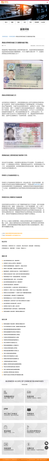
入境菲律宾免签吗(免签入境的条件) (10, 361)
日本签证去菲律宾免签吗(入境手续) (10, 348)
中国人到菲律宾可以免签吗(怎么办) (10, 342)
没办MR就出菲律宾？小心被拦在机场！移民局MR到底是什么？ (16, 287)
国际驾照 (12, 248)
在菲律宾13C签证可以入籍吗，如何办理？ (12, 306)
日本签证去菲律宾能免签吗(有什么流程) (11, 337)
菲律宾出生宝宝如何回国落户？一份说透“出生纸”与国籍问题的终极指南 (17, 292)
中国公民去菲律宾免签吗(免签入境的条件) (12, 366)
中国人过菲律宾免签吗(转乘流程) (10, 353)
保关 (31, 22)
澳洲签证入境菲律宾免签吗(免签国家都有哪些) (12, 364)
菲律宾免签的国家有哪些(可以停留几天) (11, 350)
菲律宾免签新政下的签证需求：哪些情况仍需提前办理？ (14, 311)
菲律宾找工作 (12, 245)
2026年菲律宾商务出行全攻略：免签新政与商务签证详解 (14, 326)
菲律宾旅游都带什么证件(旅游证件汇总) (13, 235)
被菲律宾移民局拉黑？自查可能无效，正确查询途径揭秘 (14, 308)
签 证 (6, 22)
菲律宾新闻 (12, 36)
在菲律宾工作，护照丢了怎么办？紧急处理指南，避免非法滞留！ (16, 290)
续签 (12, 22)
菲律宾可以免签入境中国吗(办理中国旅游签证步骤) (13, 374)
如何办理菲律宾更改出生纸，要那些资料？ (12, 260)
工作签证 (18, 248)
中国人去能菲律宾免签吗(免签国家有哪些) (12, 369)
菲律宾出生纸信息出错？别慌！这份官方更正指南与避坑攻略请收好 (17, 274)
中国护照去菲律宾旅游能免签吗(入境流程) (12, 334)
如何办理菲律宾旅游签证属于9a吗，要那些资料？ (13, 282)
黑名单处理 (25, 245)
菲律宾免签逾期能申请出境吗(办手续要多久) (12, 331)
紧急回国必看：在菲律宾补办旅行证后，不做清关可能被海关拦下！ (17, 271)
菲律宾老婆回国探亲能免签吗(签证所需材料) (12, 329)
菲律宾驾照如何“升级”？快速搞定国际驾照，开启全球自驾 (15, 276)
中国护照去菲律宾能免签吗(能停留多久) (11, 339)
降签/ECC (23, 248)
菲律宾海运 (37, 245)
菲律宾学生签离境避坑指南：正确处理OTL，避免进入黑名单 (15, 265)
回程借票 (37, 22)
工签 (24, 22)
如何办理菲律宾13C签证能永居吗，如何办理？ (13, 303)
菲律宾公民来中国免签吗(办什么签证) (11, 356)
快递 (18, 22)
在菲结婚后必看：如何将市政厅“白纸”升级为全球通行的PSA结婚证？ (17, 300)
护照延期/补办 (5, 248)
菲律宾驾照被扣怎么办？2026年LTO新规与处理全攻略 (14, 298)
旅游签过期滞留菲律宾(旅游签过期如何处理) (13, 233)
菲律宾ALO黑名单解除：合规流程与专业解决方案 (13, 268)
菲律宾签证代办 (8, 459)
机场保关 (18, 245)
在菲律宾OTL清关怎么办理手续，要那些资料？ (13, 263)
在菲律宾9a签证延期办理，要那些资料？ (11, 284)
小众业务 (43, 22)
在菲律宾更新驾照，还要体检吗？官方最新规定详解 (13, 295)
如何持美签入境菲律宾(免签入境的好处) (11, 372)
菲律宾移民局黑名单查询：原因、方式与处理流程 (13, 279)
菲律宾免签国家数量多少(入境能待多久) (11, 345)
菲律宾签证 (5, 36)
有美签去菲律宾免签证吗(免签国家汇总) (11, 358)
